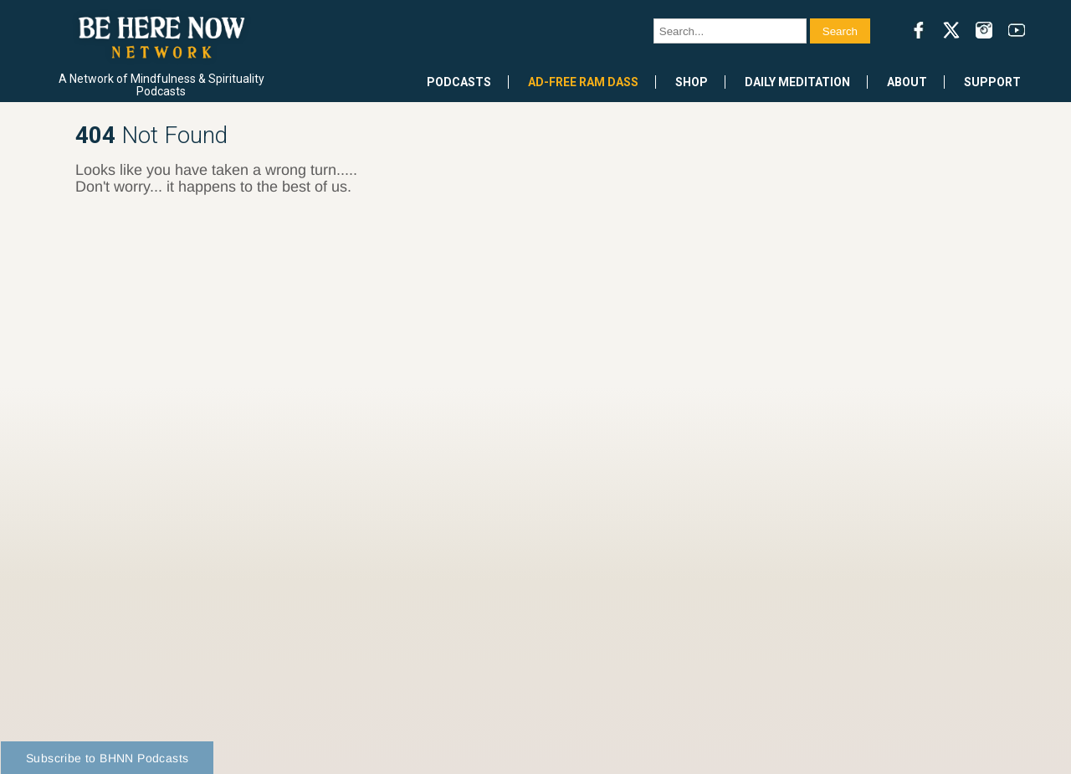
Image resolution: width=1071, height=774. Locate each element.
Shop (691, 82)
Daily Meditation (797, 82)
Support (992, 82)
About (907, 82)
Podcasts (459, 82)
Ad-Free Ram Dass (583, 82)
